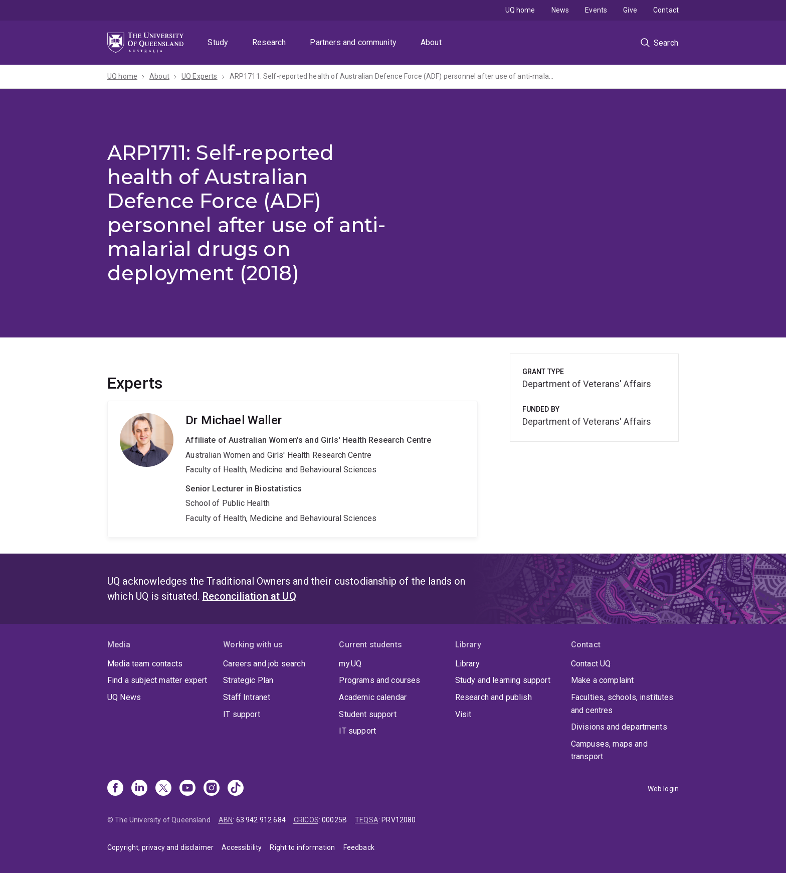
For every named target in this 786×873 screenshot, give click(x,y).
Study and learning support (502, 680)
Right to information (302, 847)
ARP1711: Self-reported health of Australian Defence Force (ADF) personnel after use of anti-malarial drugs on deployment (392, 76)
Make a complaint (602, 680)
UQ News (124, 697)
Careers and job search (264, 663)
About (431, 42)
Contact (666, 10)
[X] (163, 789)
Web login (663, 789)
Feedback (358, 847)
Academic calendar (373, 697)
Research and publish (493, 697)
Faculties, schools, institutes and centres (622, 703)
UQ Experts (199, 76)
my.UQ (350, 663)
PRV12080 (398, 820)
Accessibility (242, 847)
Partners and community (353, 42)
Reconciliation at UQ (249, 596)
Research (269, 42)
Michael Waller (292, 469)
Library (467, 663)
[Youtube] (187, 789)
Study (218, 42)
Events (596, 10)
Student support (367, 714)
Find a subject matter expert (157, 680)
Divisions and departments (619, 727)
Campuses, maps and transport (609, 750)
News (560, 10)
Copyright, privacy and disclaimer (160, 847)
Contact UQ (591, 663)
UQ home (520, 10)
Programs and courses (379, 680)
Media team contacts (144, 663)
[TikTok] (236, 789)
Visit (463, 714)
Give (630, 10)
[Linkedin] (139, 789)
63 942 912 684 (261, 820)
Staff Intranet (246, 697)
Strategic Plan (248, 680)
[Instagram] (212, 789)
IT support (241, 714)
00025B (334, 820)
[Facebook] (115, 789)
